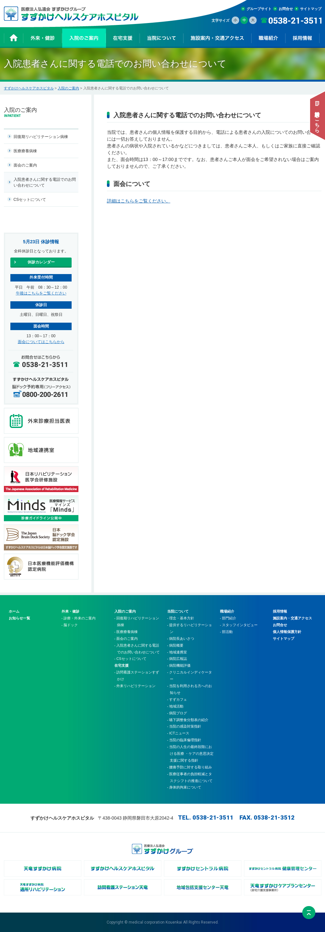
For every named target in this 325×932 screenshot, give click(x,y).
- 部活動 (226, 632)
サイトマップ (310, 9)
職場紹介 (227, 611)
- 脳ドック (70, 625)
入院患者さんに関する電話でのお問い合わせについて (45, 182)
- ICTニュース (178, 733)
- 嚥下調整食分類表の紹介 (188, 720)
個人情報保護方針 (287, 632)
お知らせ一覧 (19, 618)
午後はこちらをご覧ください (41, 293)
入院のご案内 (68, 88)
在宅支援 (121, 665)
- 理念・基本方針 (180, 618)
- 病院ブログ (177, 713)
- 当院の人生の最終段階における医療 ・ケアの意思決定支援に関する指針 (190, 753)
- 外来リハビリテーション (135, 686)
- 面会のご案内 (126, 638)
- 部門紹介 (228, 618)
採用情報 (280, 611)
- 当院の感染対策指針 (184, 726)
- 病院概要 (175, 645)
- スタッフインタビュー (239, 625)
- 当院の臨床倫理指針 (184, 740)
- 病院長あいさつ (180, 638)
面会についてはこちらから (41, 341)
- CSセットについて (130, 659)
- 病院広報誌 (177, 659)
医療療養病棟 (25, 151)
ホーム (14, 611)
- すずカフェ (177, 699)
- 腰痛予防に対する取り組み (189, 767)
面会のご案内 (25, 165)
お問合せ (286, 9)
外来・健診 (70, 611)
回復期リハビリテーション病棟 (41, 136)
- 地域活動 (175, 706)
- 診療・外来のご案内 (79, 618)
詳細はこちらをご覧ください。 (138, 200)
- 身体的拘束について (184, 787)
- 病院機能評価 (179, 665)
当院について (178, 611)
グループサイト (259, 9)
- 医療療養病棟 (126, 632)
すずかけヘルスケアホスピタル (29, 88)
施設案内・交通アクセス (292, 618)
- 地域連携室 (177, 652)
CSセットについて (30, 199)
